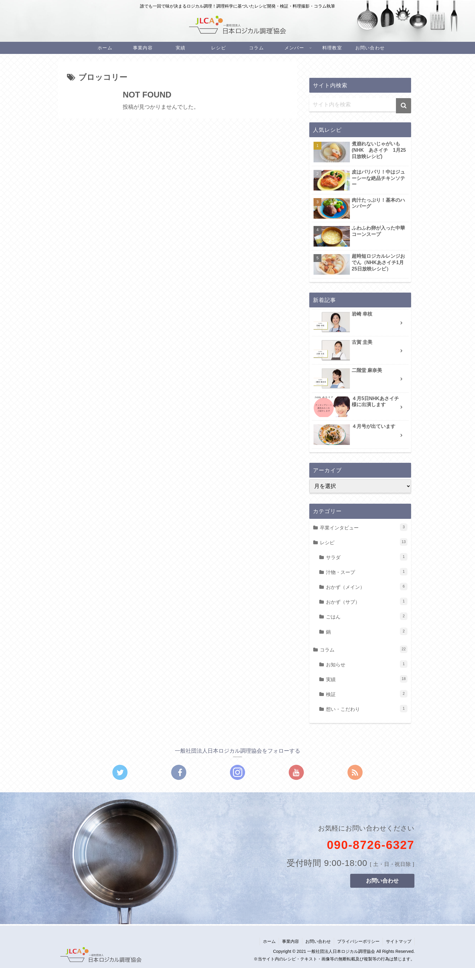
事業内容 (290, 941)
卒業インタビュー (363, 527)
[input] (360, 104)
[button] (403, 105)
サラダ (366, 557)
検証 (366, 694)
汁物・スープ (366, 571)
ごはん (366, 616)
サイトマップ (398, 941)
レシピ (363, 542)
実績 (366, 679)
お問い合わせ (318, 941)
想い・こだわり (366, 708)
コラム (363, 649)
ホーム (269, 941)
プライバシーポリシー (358, 941)
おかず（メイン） (366, 586)
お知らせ (366, 664)
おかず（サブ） (366, 601)
